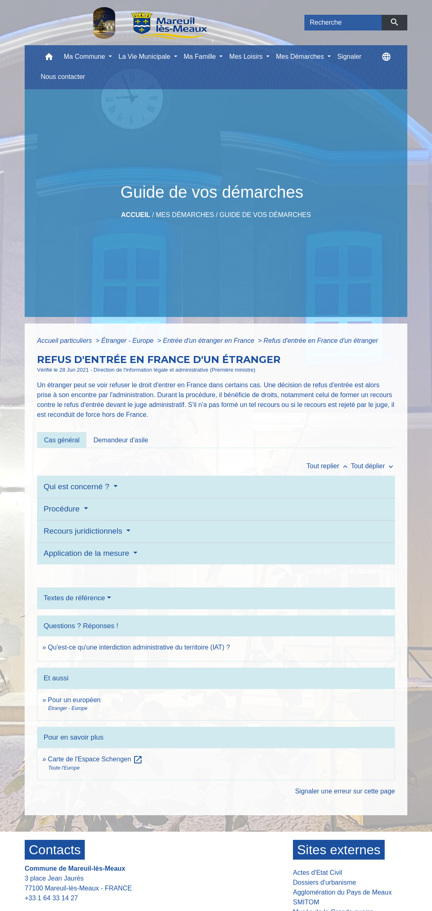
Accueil (135, 214)
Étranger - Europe (128, 340)
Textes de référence (74, 598)
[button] (48, 59)
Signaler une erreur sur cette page (345, 791)
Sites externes (339, 849)
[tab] (61, 440)
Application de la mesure (87, 553)
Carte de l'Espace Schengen (95, 759)
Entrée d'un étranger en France (209, 340)
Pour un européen (74, 699)
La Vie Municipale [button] (145, 56)
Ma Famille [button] (201, 56)
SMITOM (306, 902)
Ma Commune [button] (85, 56)
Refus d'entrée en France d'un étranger (321, 340)
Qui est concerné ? (77, 486)
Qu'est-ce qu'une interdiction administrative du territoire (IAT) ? (139, 647)
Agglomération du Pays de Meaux (342, 892)
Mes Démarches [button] (301, 56)
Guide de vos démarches (265, 214)
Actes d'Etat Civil (317, 872)
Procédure (63, 508)
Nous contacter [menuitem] (63, 76)
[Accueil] (129, 22)
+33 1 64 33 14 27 (51, 898)
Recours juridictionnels (84, 531)
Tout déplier (373, 465)
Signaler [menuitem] (349, 56)
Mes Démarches (185, 214)
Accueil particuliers (65, 340)
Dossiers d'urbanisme (324, 882)
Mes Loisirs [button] (246, 56)
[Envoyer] (395, 22)
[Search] (343, 22)
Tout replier (329, 465)
